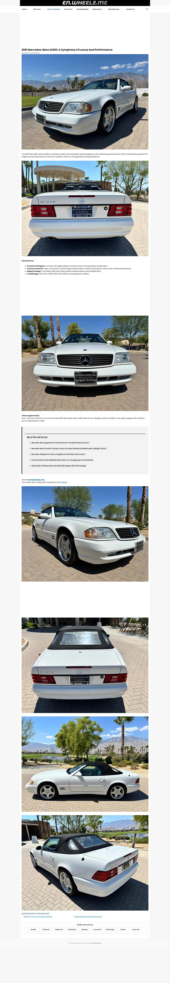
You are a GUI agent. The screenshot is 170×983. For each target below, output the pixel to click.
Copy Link (135, 929)
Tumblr (123, 929)
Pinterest (46, 929)
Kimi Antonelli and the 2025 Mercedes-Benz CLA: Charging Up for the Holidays (62, 460)
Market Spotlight (53, 9)
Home (26, 9)
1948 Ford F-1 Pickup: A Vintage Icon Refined (38, 917)
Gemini (64, 482)
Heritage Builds (82, 9)
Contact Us (130, 9)
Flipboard (59, 929)
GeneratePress (96, 943)
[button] (147, 9)
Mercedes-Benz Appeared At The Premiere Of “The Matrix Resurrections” (60, 443)
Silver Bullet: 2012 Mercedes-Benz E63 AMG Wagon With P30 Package (58, 466)
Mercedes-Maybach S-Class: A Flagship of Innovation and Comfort (58, 454)
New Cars (39, 9)
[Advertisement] (85, 29)
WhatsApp (110, 929)
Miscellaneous (116, 9)
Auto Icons (68, 9)
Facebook (97, 929)
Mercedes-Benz (43, 913)
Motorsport (99, 9)
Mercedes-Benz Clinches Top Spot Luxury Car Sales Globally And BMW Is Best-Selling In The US (68, 448)
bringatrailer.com (36, 479)
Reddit (33, 929)
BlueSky (85, 929)
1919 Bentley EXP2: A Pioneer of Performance (88, 917)
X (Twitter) (72, 929)
